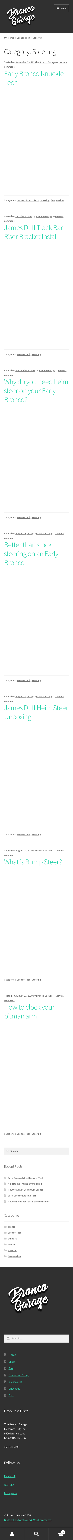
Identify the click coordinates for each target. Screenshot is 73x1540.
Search (36, 1534)
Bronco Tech (23, 37)
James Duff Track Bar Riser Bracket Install (33, 232)
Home (11, 37)
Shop (12, 1361)
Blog (11, 1368)
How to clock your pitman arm (29, 1011)
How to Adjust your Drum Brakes (25, 1189)
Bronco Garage (47, 62)
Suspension (57, 200)
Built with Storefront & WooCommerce (27, 1520)
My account (15, 1382)
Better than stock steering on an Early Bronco (31, 553)
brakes (20, 200)
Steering (45, 200)
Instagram (10, 1493)
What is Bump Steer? (33, 861)
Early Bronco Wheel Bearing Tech (25, 1178)
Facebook (9, 1476)
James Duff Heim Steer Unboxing (36, 712)
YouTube (9, 1485)
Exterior (12, 1244)
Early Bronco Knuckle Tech (34, 78)
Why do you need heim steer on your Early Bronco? (36, 390)
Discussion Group (19, 1375)
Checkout (14, 1388)
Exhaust (12, 1238)
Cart (11, 1395)
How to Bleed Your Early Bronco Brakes (29, 1201)
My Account (12, 1534)
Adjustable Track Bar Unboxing (25, 1183)
